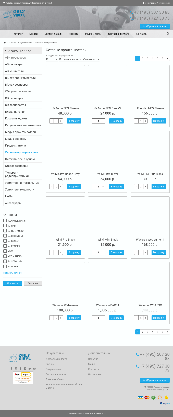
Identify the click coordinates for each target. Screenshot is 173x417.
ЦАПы (9, 196)
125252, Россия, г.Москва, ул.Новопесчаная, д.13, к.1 (27, 3)
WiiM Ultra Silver (107, 174)
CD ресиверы (14, 98)
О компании (95, 374)
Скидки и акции (53, 33)
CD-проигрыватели (18, 91)
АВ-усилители (14, 71)
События (93, 359)
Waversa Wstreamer (65, 305)
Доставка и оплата (118, 33)
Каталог (18, 33)
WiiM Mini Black (108, 239)
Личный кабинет (55, 379)
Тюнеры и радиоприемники (17, 174)
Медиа (91, 364)
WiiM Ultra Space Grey (65, 174)
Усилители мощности (19, 189)
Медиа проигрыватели (20, 132)
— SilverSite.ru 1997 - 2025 (86, 413)
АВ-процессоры (16, 57)
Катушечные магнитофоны (23, 125)
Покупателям (53, 369)
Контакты (141, 33)
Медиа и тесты (93, 33)
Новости (73, 33)
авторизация (164, 3)
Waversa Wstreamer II (150, 239)
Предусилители (15, 145)
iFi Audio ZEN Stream (65, 108)
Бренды (33, 33)
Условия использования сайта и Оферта (64, 386)
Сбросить (33, 283)
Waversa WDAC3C (150, 305)
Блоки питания (15, 111)
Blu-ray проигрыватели (20, 78)
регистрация (150, 3)
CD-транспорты (15, 105)
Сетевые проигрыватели (21, 152)
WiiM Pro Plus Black (150, 174)
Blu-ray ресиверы (16, 84)
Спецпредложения (56, 374)
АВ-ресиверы (14, 64)
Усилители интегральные (22, 182)
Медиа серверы (16, 138)
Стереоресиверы (16, 165)
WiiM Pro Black (65, 239)
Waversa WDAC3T (107, 305)
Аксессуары (13, 203)
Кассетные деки (16, 118)
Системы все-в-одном (20, 159)
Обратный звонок (154, 26)
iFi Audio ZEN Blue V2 (107, 108)
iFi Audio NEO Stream (150, 108)
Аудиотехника (26, 43)
